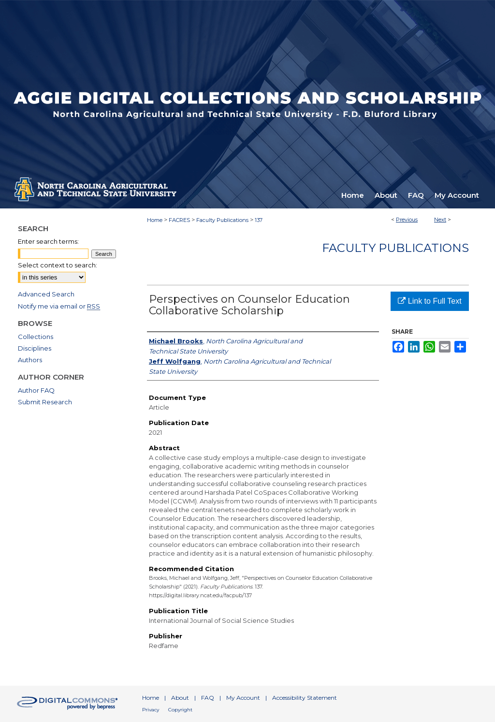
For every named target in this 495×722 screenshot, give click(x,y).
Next (440, 219)
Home (154, 220)
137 (258, 220)
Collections (35, 336)
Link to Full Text (429, 301)
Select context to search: (57, 265)
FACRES (179, 220)
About (180, 697)
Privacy (150, 710)
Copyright (180, 710)
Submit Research (45, 402)
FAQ (207, 697)
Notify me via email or (59, 306)
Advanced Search (46, 294)
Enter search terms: (48, 241)
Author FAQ (36, 390)
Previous (407, 219)
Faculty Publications (222, 220)
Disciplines (34, 348)
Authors (30, 360)
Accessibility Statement (304, 697)
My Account (243, 697)
